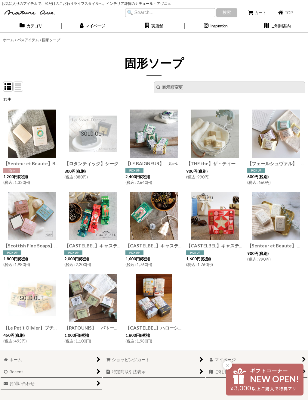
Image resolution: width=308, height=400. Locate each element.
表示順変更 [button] (169, 87)
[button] (154, 26)
